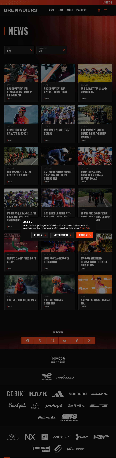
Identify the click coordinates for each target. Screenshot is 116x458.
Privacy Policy (85, 228)
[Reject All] (39, 235)
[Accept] (84, 235)
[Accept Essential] (62, 235)
